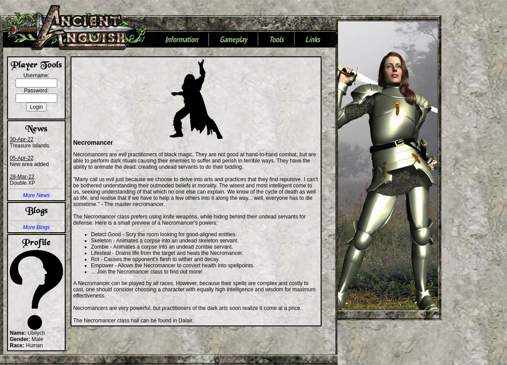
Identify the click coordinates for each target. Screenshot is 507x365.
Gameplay (233, 40)
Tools (276, 40)
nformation (181, 40)
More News (36, 195)
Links (312, 40)
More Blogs (36, 227)
